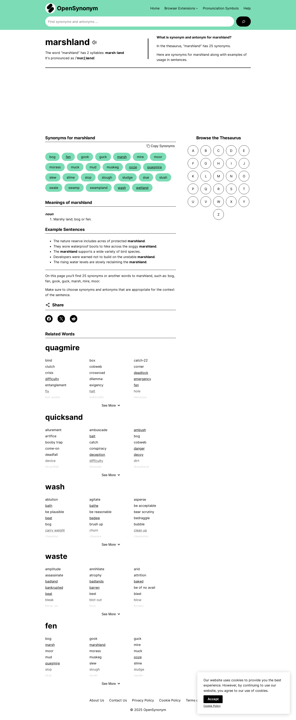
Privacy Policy (143, 700)
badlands (96, 581)
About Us (96, 700)
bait (92, 436)
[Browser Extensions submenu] (181, 8)
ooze (133, 167)
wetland (142, 188)
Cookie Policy (170, 700)
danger (139, 448)
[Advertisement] (148, 101)
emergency (142, 379)
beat (48, 518)
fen (68, 157)
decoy (138, 454)
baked (138, 581)
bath (48, 506)
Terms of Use (196, 700)
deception (97, 454)
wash (122, 188)
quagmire (154, 167)
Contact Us (118, 700)
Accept (213, 699)
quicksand (64, 417)
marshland (97, 645)
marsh (122, 157)
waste (56, 556)
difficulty (52, 379)
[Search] (243, 21)
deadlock (141, 373)
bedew (94, 518)
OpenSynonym (77, 8)
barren (94, 587)
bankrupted (54, 587)
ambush (140, 430)
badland (51, 581)
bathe (93, 506)
